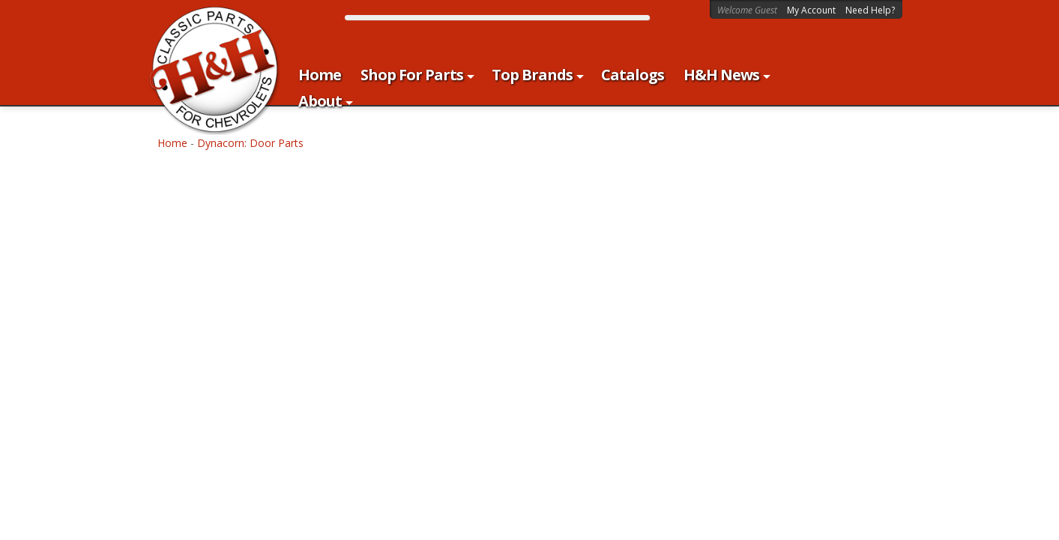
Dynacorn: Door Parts (250, 143)
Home (172, 143)
